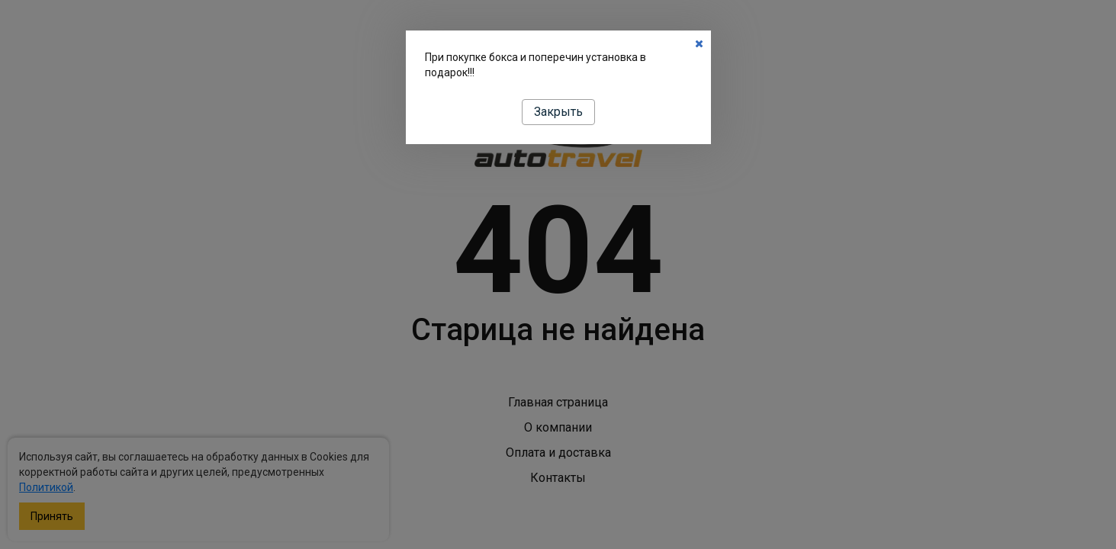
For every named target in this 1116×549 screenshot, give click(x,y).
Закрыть (558, 111)
